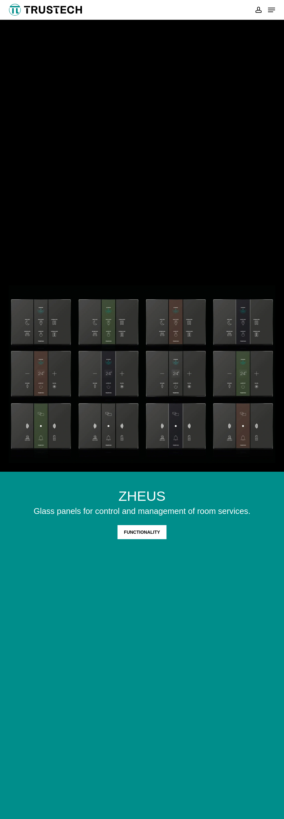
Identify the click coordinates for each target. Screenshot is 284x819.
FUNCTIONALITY (142, 532)
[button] (271, 10)
